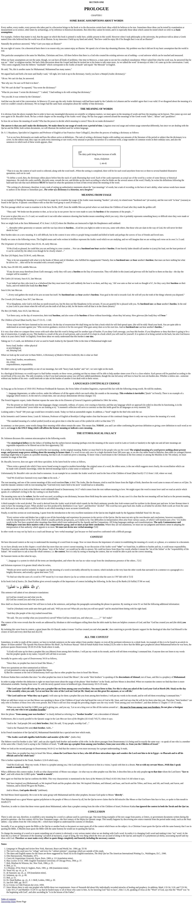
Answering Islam (8, 901)
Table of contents (8, 899)
